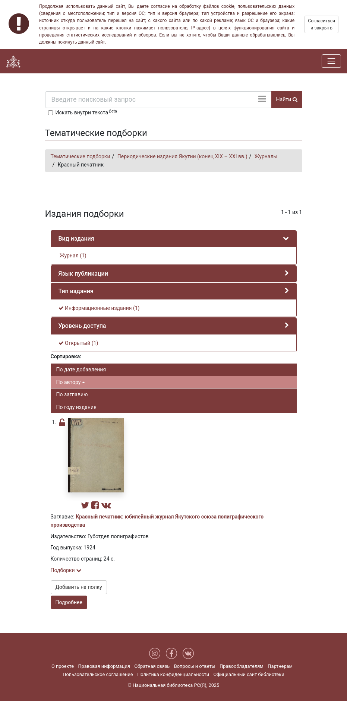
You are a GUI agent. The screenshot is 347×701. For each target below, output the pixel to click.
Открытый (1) (78, 343)
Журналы (266, 156)
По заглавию (72, 394)
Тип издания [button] (76, 291)
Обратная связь (152, 666)
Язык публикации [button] (83, 273)
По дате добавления (81, 369)
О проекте (62, 666)
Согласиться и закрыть (321, 24)
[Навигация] (331, 61)
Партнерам (280, 666)
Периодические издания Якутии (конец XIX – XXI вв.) (182, 156)
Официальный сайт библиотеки (249, 674)
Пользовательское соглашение (98, 674)
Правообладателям (242, 666)
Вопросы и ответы (194, 666)
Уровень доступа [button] (82, 325)
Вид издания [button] (76, 238)
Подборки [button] (66, 570)
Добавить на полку (79, 587)
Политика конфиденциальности (173, 674)
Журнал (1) (72, 255)
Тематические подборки (80, 156)
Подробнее (69, 602)
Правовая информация (104, 666)
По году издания (76, 407)
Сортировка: (66, 356)
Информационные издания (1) (99, 308)
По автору (70, 382)
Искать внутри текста (86, 112)
